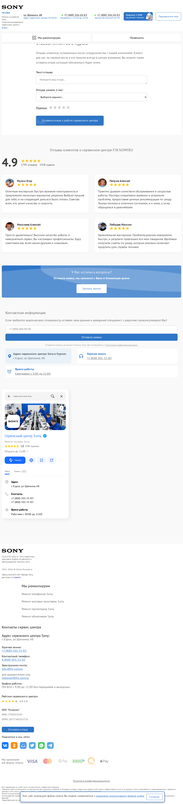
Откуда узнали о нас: (49, 90)
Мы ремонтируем (46, 38)
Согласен (154, 796)
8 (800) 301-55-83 (13, 659)
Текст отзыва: (44, 72)
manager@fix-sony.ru (15, 678)
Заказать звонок (91, 288)
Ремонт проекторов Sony (38, 609)
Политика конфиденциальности (91, 781)
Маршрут (15, 460)
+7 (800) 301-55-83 (75, 15)
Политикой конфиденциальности (122, 345)
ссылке (17, 577)
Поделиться (5, 745)
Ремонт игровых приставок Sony (43, 601)
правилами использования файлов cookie (120, 796)
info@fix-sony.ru (12, 669)
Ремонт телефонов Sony (37, 594)
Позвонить (137, 38)
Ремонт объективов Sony (38, 616)
